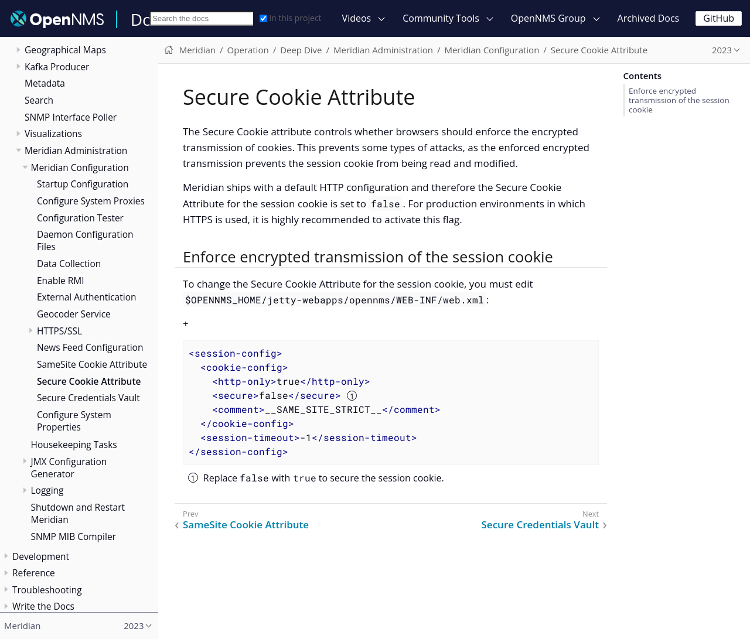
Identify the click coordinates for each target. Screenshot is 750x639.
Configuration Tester (80, 217)
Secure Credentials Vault (88, 397)
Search (39, 100)
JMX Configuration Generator (69, 467)
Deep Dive (301, 50)
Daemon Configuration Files (85, 240)
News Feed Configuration (90, 347)
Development (40, 556)
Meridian (197, 50)
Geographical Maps (65, 49)
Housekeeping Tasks (74, 444)
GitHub (718, 18)
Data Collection (69, 263)
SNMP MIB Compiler (73, 536)
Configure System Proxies (91, 200)
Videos (356, 18)
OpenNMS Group (548, 18)
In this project (290, 17)
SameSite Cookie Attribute (92, 364)
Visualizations (53, 133)
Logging (47, 490)
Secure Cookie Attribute (89, 381)
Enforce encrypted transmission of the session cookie (679, 100)
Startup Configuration (82, 183)
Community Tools (441, 18)
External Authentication (86, 297)
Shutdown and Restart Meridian (78, 513)
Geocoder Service (74, 313)
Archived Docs (649, 18)
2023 (722, 50)
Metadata (45, 83)
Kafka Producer (57, 66)
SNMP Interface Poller (71, 117)
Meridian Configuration (80, 167)
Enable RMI (60, 280)
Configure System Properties (74, 420)
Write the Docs (43, 606)
